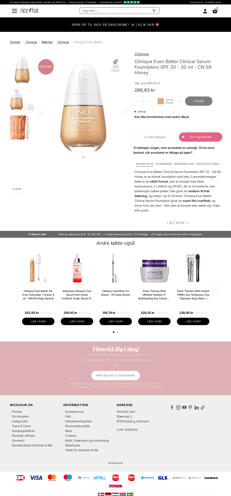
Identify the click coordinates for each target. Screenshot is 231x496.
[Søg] (119, 10)
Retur (68, 431)
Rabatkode (72, 445)
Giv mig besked (200, 137)
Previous (42, 112)
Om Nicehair (20, 416)
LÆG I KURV (38, 321)
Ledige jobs (20, 421)
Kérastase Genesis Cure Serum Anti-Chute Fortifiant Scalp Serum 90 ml (77, 294)
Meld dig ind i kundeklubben (115, 375)
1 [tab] (114, 332)
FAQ (68, 416)
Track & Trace (21, 426)
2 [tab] (117, 332)
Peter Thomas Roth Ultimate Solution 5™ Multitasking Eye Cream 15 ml (154, 294)
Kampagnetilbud (23, 431)
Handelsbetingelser (78, 421)
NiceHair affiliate (23, 435)
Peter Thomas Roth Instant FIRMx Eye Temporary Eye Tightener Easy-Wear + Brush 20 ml (193, 294)
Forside (15, 42)
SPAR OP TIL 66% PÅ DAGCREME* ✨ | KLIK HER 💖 (115, 24)
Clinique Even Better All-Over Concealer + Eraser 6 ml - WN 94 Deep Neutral (38, 294)
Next (125, 112)
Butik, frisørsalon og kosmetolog (87, 440)
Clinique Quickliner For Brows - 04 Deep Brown (115, 292)
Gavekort (18, 440)
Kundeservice (196, 2)
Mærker (47, 42)
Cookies (70, 435)
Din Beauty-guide (213, 2)
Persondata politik (77, 426)
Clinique (31, 42)
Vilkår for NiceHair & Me (81, 450)
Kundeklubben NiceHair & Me (32, 445)
